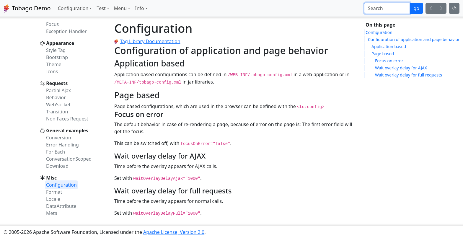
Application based (388, 46)
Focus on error (389, 60)
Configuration (379, 32)
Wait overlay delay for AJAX (401, 68)
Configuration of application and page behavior (414, 39)
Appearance (60, 43)
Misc (51, 178)
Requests (57, 83)
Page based (382, 53)
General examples (67, 130)
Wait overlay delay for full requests (408, 75)
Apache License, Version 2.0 (173, 232)
